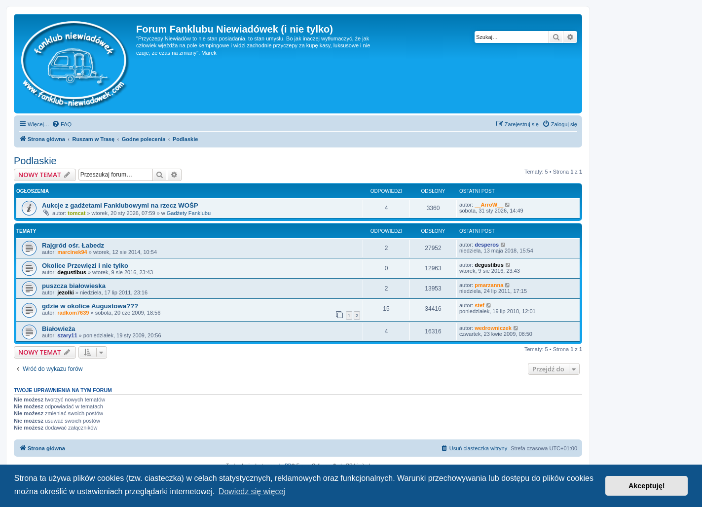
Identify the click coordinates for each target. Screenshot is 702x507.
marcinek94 (72, 252)
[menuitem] (62, 124)
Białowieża (58, 328)
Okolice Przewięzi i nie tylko (85, 265)
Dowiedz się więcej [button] (252, 491)
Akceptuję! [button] (646, 486)
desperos (487, 245)
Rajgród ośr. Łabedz (73, 245)
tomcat (76, 213)
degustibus (71, 272)
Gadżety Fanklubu (189, 213)
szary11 (67, 335)
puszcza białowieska (74, 286)
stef (479, 305)
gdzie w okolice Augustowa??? (90, 306)
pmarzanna (489, 285)
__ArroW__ (489, 205)
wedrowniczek (493, 328)
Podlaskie (35, 160)
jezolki (65, 292)
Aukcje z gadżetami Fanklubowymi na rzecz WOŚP (120, 205)
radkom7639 (73, 313)
